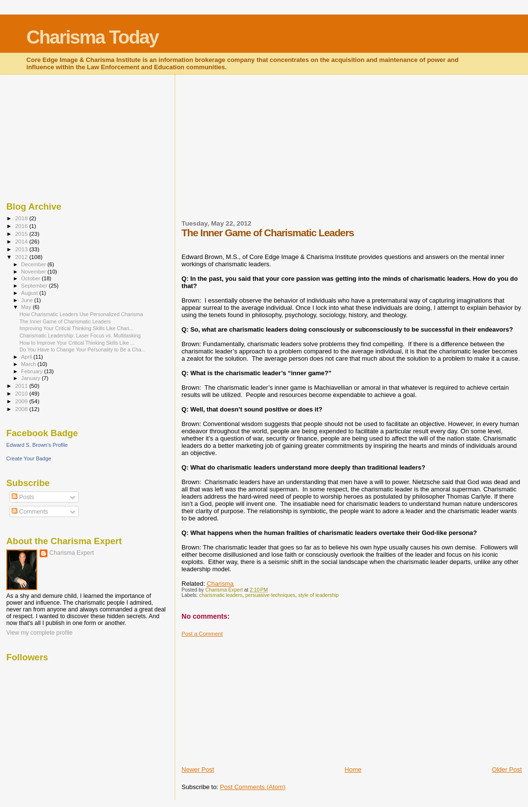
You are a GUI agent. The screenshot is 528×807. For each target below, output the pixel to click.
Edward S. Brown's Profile (37, 445)
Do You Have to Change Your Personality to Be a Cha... (82, 349)
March (29, 364)
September (35, 286)
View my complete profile (39, 632)
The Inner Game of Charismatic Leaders (65, 321)
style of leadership (318, 595)
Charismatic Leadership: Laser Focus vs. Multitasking (79, 335)
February (33, 371)
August (30, 293)
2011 (22, 385)
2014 (22, 241)
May (27, 307)
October (31, 278)
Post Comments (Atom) (253, 787)
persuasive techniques (270, 595)
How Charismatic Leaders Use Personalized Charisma (81, 314)
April (27, 357)
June (27, 300)
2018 (22, 218)
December (34, 264)
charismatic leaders (221, 595)
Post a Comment (202, 634)
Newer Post (197, 769)
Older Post (507, 769)
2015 (22, 233)
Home (353, 769)
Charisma (220, 583)
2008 (22, 409)
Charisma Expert (71, 552)
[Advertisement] (254, 152)
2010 (22, 393)
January (31, 378)
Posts (23, 497)
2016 (22, 226)
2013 (22, 249)
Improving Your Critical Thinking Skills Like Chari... (76, 328)
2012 (22, 257)
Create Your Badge (28, 458)
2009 (22, 401)
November (34, 271)
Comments (30, 511)
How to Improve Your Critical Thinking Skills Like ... (77, 343)
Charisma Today (93, 37)
